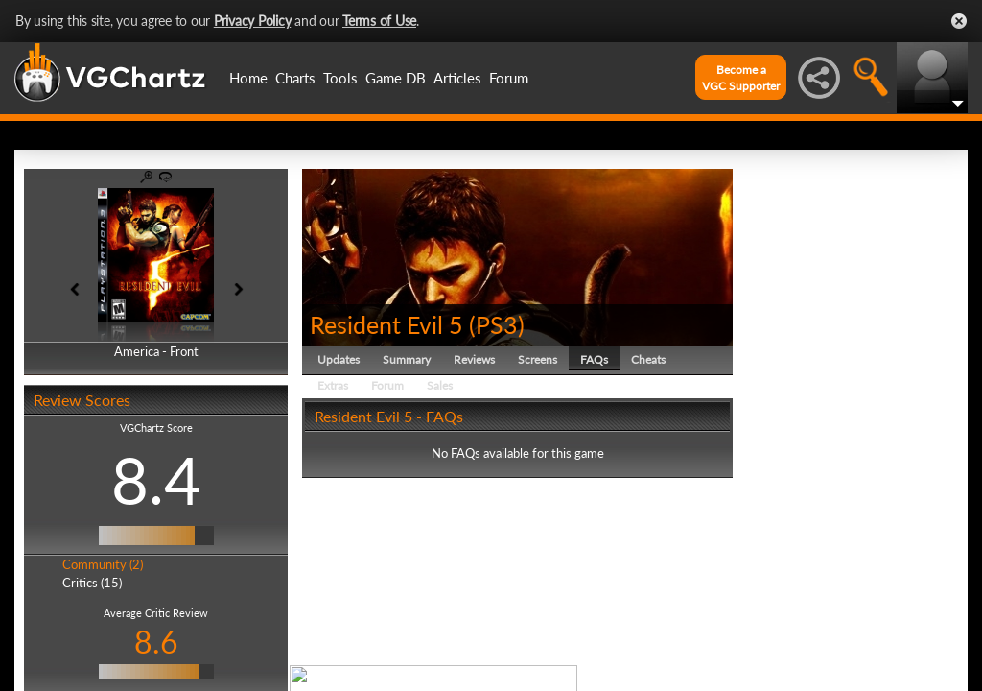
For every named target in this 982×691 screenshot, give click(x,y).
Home (248, 77)
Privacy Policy (253, 20)
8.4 (156, 479)
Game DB (395, 77)
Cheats (648, 359)
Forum (508, 77)
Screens (537, 359)
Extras (332, 385)
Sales (440, 385)
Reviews (474, 359)
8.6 (156, 641)
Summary (407, 359)
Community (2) (102, 564)
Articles (457, 77)
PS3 (497, 324)
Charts (295, 77)
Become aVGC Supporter (741, 77)
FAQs (594, 359)
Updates (338, 359)
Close (959, 21)
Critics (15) (92, 582)
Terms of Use (379, 20)
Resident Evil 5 (386, 324)
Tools (340, 77)
